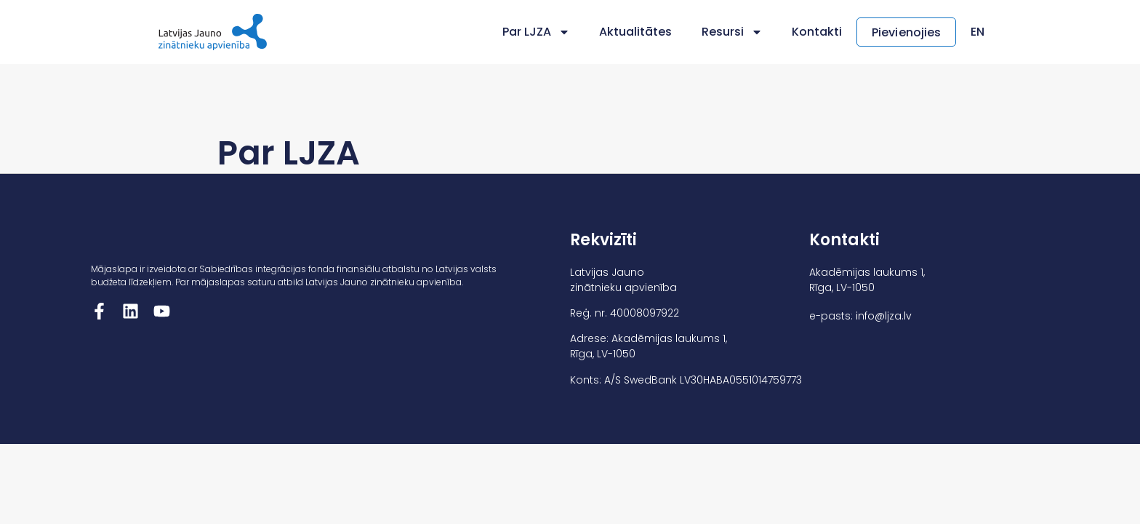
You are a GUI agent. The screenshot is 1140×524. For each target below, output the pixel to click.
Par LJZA (536, 32)
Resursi (732, 32)
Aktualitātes (636, 31)
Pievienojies (906, 32)
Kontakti (817, 31)
